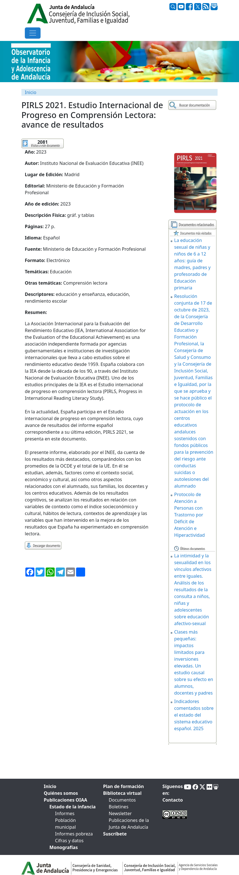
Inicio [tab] (50, 786)
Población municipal (65, 823)
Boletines (119, 807)
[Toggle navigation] (33, 33)
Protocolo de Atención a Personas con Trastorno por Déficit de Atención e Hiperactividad (189, 514)
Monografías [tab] (63, 847)
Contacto (172, 800)
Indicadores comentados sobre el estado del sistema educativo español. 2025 (194, 715)
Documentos (122, 800)
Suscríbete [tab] (115, 834)
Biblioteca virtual (122, 793)
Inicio (30, 92)
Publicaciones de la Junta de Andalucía (129, 823)
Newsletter (120, 813)
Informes (64, 813)
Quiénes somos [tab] (61, 793)
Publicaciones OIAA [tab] (65, 800)
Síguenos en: (172, 789)
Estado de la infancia (72, 807)
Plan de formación (123, 786)
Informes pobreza (74, 834)
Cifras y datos (69, 840)
